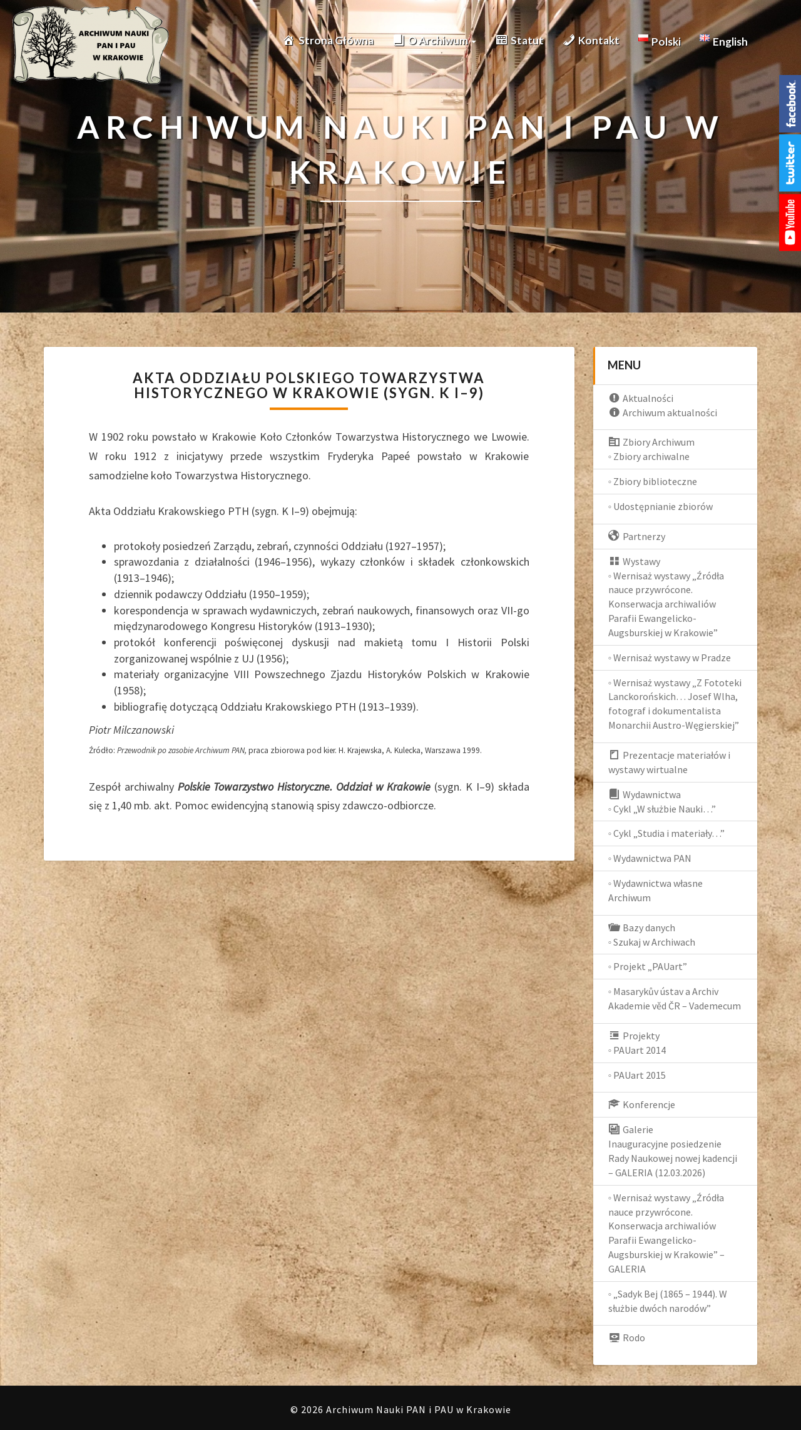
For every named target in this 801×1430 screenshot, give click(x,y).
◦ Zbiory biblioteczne (653, 481)
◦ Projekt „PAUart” (648, 966)
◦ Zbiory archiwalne (649, 456)
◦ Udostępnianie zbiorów (660, 506)
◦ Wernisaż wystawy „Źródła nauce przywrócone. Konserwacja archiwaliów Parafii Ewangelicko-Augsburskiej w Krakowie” (666, 604)
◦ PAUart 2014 (637, 1050)
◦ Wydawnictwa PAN (650, 858)
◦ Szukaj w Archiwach (652, 942)
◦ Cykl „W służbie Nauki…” (662, 808)
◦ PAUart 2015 (637, 1075)
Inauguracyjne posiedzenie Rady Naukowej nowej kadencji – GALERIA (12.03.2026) (672, 1158)
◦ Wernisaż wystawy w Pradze (670, 657)
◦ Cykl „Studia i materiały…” (666, 833)
